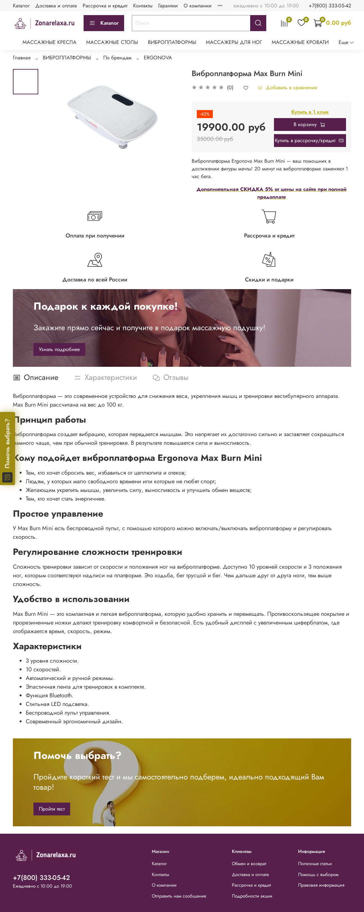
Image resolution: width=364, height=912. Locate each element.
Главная (22, 57)
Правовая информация (321, 885)
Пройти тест (52, 809)
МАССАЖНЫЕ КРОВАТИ (300, 42)
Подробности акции (252, 896)
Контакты (142, 5)
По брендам (117, 57)
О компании (198, 5)
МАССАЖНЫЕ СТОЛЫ (112, 42)
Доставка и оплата (56, 5)
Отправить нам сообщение (179, 896)
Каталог (21, 5)
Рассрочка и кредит (105, 5)
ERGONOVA (158, 57)
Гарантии (168, 5)
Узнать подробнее (59, 349)
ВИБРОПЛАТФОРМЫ (172, 42)
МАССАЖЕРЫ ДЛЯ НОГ (234, 42)
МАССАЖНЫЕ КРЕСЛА (50, 42)
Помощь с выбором (318, 874)
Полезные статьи (315, 863)
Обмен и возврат (249, 863)
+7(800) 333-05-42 (330, 5)
